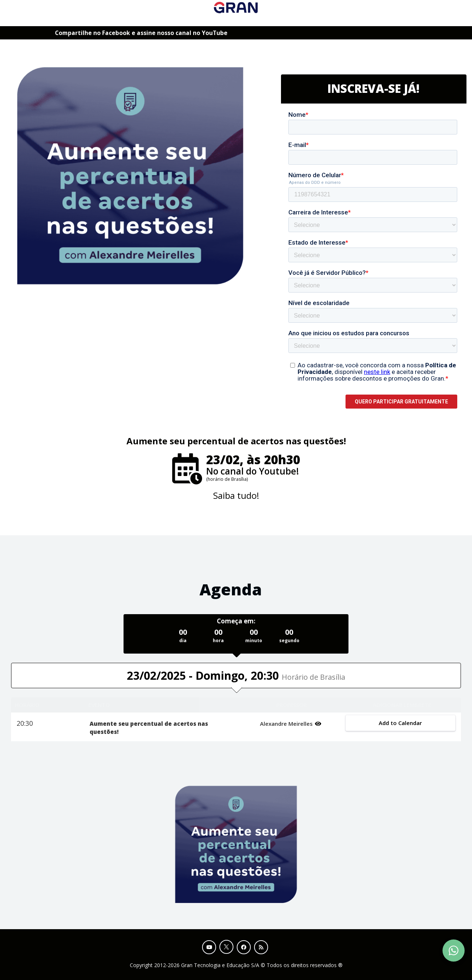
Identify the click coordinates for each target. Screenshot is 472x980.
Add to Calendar (400, 723)
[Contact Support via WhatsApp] (453, 950)
